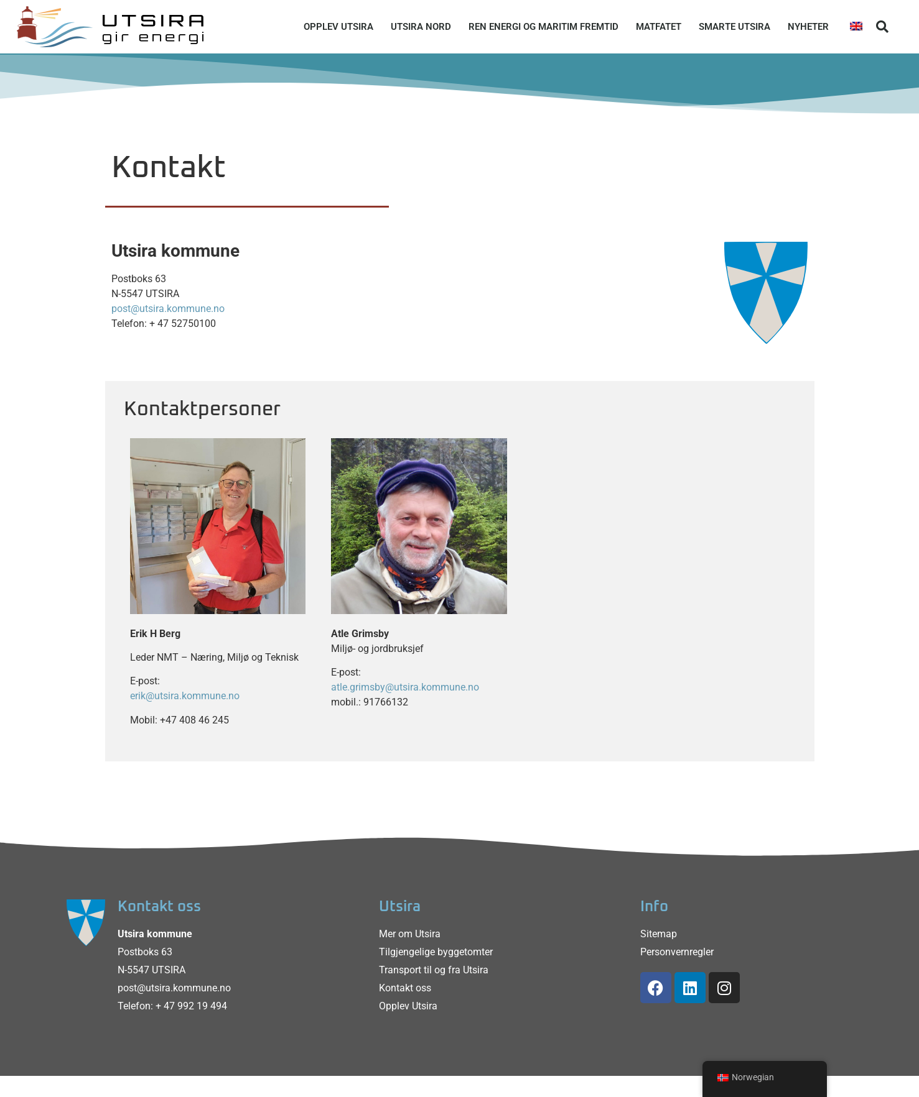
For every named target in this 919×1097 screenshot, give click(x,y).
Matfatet (658, 26)
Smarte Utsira (734, 26)
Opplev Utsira (338, 26)
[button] (882, 26)
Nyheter (808, 26)
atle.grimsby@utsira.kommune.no (405, 687)
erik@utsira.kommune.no (185, 696)
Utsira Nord (421, 26)
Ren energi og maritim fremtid (543, 26)
